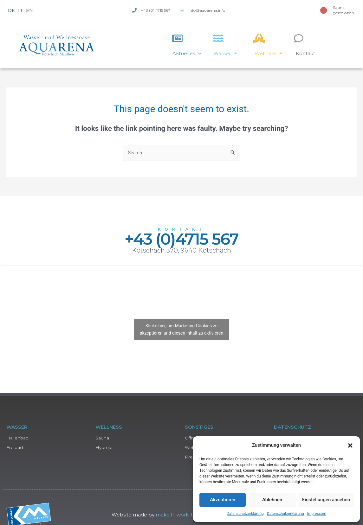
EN (29, 10)
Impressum (316, 513)
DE (11, 10)
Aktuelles (186, 54)
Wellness (268, 53)
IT (20, 10)
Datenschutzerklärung (245, 513)
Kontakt (305, 53)
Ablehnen (272, 500)
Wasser (225, 53)
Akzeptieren (222, 500)
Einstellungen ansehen (326, 500)
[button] (350, 445)
